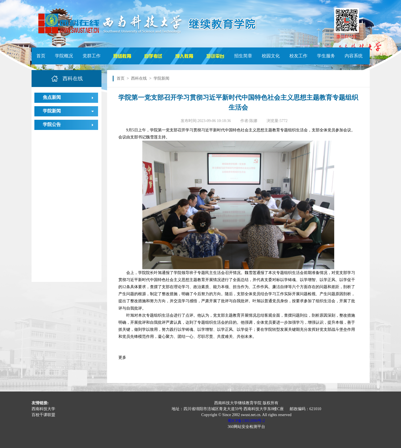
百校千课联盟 (43, 415)
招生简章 (243, 55)
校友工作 (298, 55)
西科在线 (139, 78)
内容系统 (354, 55)
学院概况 (64, 55)
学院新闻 (52, 110)
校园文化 (271, 55)
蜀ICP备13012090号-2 (246, 421)
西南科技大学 (43, 409)
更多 (122, 357)
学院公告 (52, 124)
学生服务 (326, 55)
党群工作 (92, 55)
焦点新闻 (52, 97)
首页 (40, 55)
